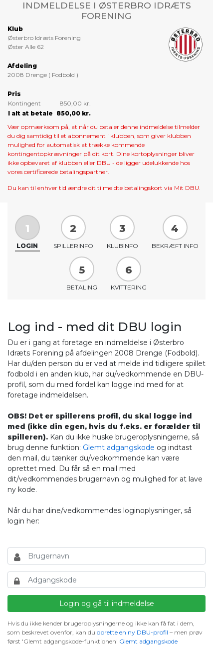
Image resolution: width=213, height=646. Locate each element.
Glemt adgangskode (119, 447)
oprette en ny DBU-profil (132, 632)
